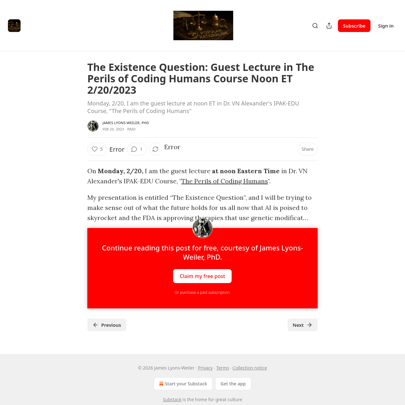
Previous (106, 325)
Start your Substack (182, 383)
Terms (222, 368)
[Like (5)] (97, 149)
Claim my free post (202, 276)
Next (303, 325)
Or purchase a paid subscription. (203, 292)
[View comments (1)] (136, 149)
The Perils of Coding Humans (224, 181)
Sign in (386, 25)
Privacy (205, 368)
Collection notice (250, 368)
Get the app (233, 384)
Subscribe (354, 25)
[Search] (315, 25)
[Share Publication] (329, 25)
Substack (172, 399)
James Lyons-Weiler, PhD (126, 122)
